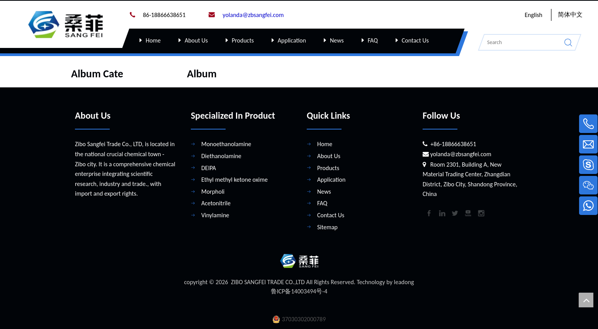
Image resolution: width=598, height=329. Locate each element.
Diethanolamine (221, 151)
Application (292, 40)
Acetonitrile (216, 198)
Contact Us (415, 40)
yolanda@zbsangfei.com (460, 149)
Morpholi (212, 186)
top (586, 300)
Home (153, 40)
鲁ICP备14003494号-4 (299, 286)
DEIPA (208, 163)
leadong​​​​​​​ (404, 277)
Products (243, 40)
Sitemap (327, 222)
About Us (196, 40)
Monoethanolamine (226, 139)
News (337, 40)
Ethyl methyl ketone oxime (234, 174)
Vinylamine (215, 210)
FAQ (373, 40)
